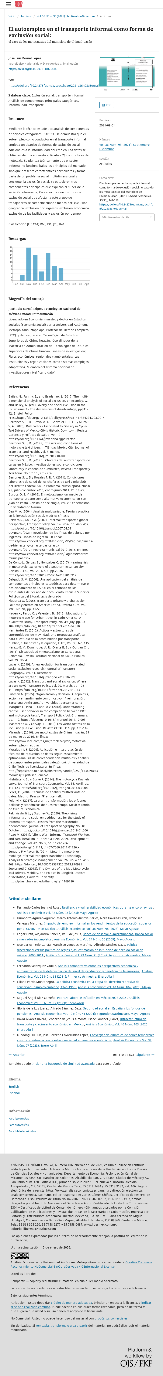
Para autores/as (18, 1125)
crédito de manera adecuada (71, 1303)
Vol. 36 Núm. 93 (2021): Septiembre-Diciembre (66, 16)
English (13, 1086)
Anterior (19, 1055)
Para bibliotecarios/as (22, 1131)
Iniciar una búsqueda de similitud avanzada (63, 1064)
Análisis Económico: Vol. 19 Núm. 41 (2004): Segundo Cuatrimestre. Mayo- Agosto (92, 1014)
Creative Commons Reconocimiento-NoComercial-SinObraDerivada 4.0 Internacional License (81, 1264)
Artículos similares (25, 898)
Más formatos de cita (115, 217)
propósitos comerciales (111, 1318)
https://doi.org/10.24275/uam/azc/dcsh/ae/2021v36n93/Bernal (53, 86)
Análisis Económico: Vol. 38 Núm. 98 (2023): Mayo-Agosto (57, 913)
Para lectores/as (18, 1118)
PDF (108, 105)
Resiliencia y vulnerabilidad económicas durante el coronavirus (107, 907)
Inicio (11, 16)
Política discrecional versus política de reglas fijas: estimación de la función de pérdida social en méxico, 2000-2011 (80, 950)
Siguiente (143, 1055)
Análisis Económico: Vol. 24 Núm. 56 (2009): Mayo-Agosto (94, 939)
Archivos (26, 16)
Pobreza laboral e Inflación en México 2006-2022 (92, 998)
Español (14, 1093)
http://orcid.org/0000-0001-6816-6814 (32, 69)
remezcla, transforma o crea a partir (61, 1326)
